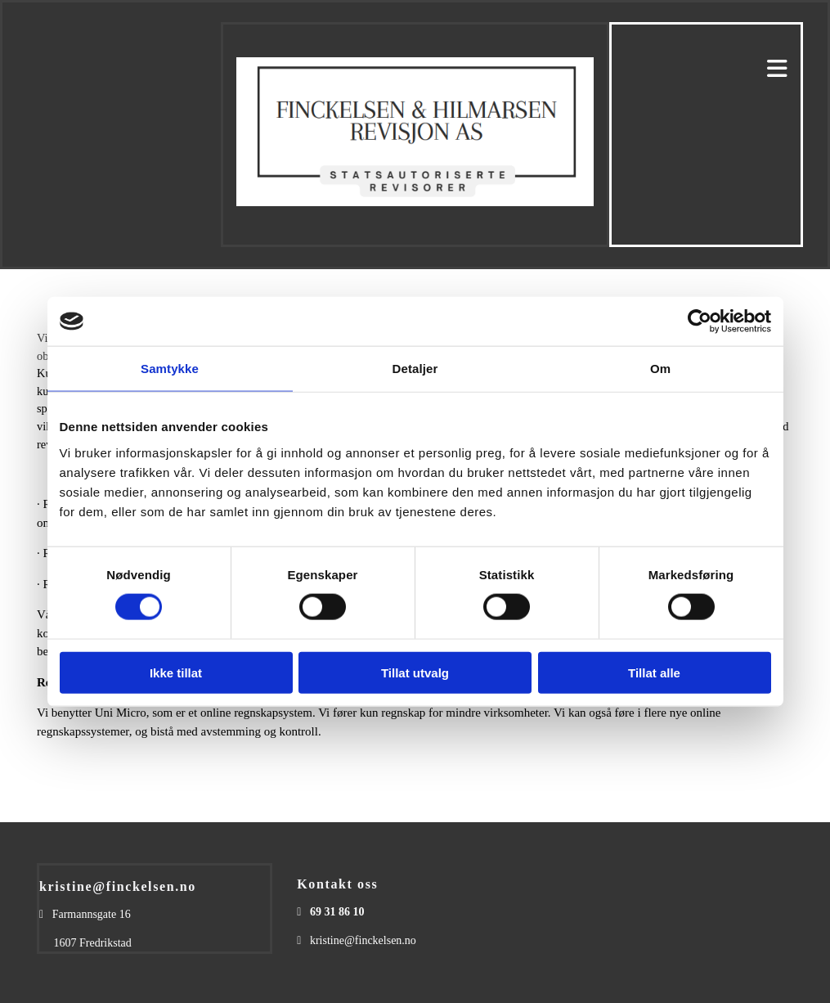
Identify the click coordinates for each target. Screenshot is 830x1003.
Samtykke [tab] (170, 369)
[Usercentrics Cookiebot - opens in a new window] (699, 321)
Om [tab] (660, 369)
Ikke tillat (176, 672)
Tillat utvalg (415, 672)
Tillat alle (654, 672)
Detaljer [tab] (415, 369)
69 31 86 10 (337, 912)
